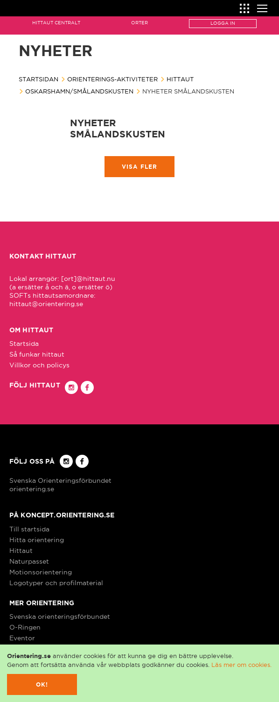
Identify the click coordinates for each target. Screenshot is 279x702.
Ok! (42, 684)
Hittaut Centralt (56, 22)
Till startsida (29, 529)
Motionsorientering (40, 572)
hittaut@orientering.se (46, 304)
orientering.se (31, 489)
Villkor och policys (39, 365)
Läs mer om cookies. (241, 664)
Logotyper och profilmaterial (56, 583)
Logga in (222, 23)
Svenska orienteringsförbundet (59, 616)
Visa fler (140, 167)
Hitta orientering (36, 540)
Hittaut (180, 79)
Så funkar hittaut (36, 354)
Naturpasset (29, 561)
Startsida (24, 343)
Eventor (22, 638)
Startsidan (38, 79)
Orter (139, 22)
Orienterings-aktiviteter (112, 79)
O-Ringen (25, 627)
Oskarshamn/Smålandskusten (79, 91)
